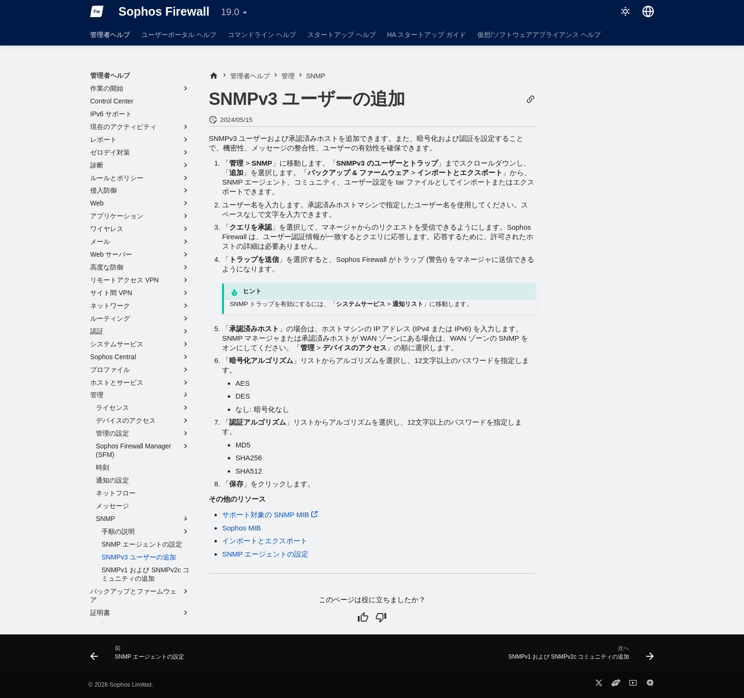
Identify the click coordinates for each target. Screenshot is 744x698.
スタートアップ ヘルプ (341, 34)
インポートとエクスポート (264, 541)
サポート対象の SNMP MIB (265, 515)
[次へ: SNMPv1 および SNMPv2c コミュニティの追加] (578, 656)
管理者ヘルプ (110, 34)
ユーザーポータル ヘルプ (178, 34)
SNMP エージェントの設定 (265, 554)
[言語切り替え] (648, 11)
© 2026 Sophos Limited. (120, 684)
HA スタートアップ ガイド (426, 34)
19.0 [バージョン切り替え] (230, 12)
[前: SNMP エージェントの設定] (139, 656)
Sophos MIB (241, 528)
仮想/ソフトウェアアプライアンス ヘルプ (539, 34)
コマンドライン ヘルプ (262, 34)
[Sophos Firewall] (96, 11)
